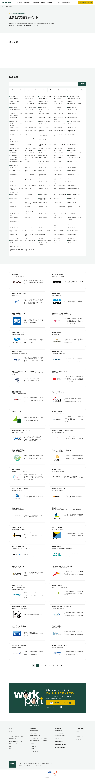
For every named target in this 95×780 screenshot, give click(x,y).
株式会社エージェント (14, 130)
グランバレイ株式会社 (73, 144)
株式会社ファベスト (43, 206)
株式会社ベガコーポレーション (60, 218)
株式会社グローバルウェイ (30, 148)
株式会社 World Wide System (16, 250)
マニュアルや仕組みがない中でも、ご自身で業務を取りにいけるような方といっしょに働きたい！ (73, 516)
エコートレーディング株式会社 (60, 123)
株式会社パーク (13, 202)
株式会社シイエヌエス (43, 152)
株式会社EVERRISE (58, 127)
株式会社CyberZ (42, 150)
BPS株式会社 (27, 206)
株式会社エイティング (29, 121)
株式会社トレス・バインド (44, 188)
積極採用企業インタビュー (35, 733)
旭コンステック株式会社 (15, 101)
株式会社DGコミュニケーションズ (74, 182)
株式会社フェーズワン (14, 210)
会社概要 (32, 748)
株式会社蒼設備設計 (72, 167)
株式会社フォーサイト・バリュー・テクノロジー (31, 210)
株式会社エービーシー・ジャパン (74, 131)
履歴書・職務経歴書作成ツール (15, 741)
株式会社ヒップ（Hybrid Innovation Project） (31, 203)
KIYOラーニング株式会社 (59, 138)
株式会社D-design (14, 185)
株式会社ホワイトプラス (15, 221)
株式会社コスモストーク (59, 148)
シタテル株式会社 (14, 155)
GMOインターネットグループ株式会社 (45, 162)
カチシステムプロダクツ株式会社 (16, 138)
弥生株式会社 (42, 234)
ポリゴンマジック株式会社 (30, 224)
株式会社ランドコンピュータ (16, 240)
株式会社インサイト (29, 109)
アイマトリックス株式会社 (73, 96)
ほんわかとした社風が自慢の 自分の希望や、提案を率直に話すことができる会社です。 (33, 634)
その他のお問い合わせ (60, 735)
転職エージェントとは (13, 748)
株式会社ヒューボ (43, 202)
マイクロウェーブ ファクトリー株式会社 (60, 224)
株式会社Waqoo (71, 242)
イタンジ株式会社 (57, 107)
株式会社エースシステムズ (30, 130)
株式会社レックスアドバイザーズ (60, 243)
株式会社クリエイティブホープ (16, 141)
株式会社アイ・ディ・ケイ (44, 98)
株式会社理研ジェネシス (30, 240)
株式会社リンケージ (14, 242)
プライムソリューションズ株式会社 (60, 214)
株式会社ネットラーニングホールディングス (45, 199)
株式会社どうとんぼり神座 (73, 188)
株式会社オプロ (28, 134)
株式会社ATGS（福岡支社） (59, 130)
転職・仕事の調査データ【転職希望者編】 (39, 738)
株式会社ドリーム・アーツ (15, 192)
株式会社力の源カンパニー (15, 174)
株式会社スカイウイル (14, 165)
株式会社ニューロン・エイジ (74, 194)
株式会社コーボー (28, 150)
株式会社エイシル (14, 121)
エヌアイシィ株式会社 (14, 127)
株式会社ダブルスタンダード (74, 170)
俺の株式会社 (71, 134)
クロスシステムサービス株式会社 (45, 145)
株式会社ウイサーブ (14, 117)
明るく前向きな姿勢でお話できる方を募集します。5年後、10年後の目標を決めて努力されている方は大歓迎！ (33, 496)
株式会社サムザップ (58, 150)
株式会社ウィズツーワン (59, 113)
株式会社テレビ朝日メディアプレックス (60, 178)
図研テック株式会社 (29, 167)
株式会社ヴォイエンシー (73, 117)
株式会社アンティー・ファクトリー (74, 104)
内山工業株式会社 (28, 117)
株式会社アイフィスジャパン (60, 96)
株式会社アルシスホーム (59, 103)
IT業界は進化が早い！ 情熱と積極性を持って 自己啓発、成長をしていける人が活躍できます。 (33, 380)
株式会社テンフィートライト (74, 178)
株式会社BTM (13, 206)
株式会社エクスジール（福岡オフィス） (16, 124)
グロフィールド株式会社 (15, 148)
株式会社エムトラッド (73, 127)
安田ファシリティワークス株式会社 (31, 235)
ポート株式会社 (42, 224)
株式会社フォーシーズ (43, 210)
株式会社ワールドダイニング (16, 246)
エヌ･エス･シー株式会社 (44, 127)
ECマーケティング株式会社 (45, 113)
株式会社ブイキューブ (29, 213)
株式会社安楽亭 (13, 107)
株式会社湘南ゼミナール (30, 155)
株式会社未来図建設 (72, 227)
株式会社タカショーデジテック (45, 171)
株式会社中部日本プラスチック (45, 175)
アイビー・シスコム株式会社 (45, 96)
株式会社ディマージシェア (15, 181)
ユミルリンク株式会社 (14, 238)
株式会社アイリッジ (29, 98)
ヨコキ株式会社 (57, 238)
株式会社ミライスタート (59, 227)
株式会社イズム (42, 107)
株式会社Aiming (57, 121)
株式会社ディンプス (43, 181)
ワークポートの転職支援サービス (16, 736)
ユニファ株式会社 (72, 234)
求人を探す (11, 731)
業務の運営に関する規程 (81, 734)
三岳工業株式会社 (28, 227)
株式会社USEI (42, 238)
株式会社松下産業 (14, 227)
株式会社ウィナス (72, 113)
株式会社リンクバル (72, 240)
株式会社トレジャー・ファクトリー (31, 189)
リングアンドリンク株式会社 (74, 121)
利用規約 (77, 731)
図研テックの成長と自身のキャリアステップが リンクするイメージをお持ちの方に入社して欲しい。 (73, 535)
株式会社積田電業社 (58, 174)
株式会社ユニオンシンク (59, 234)
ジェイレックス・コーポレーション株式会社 (16, 158)
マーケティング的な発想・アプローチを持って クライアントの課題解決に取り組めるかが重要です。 (33, 282)
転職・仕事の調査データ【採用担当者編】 (39, 740)
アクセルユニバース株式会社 (74, 98)
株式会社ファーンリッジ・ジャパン (74, 207)
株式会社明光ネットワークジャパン (16, 231)
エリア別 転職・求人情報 (60, 744)
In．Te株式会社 (57, 109)
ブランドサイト (34, 751)
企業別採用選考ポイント (35, 735)
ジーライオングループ (58, 161)
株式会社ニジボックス (14, 194)
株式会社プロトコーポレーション (31, 250)
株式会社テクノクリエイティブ (16, 178)
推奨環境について (79, 736)
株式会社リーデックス (29, 242)
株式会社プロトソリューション (31, 218)
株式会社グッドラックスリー (60, 144)
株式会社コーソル (14, 150)
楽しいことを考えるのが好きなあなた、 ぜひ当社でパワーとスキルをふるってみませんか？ (73, 438)
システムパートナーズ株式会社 (74, 152)
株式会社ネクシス (14, 198)
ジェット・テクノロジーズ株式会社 (31, 158)
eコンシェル (11, 746)
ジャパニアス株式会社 (58, 157)
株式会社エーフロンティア (15, 134)
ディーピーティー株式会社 (30, 185)
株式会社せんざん (43, 167)
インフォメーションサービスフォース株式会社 (16, 114)
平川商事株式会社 (57, 202)
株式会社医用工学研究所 (15, 109)
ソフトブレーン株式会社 (15, 170)
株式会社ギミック (72, 138)
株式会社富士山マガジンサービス (16, 214)
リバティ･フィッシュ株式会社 (45, 240)
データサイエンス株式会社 (59, 185)
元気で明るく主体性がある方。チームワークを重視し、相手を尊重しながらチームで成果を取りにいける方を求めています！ (33, 321)
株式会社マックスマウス (73, 224)
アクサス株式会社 (57, 98)
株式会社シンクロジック (44, 155)
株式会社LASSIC (71, 238)
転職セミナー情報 (34, 730)
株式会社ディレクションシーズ (31, 181)
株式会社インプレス (29, 113)
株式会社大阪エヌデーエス (30, 127)
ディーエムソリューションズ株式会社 (60, 182)
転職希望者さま (58, 730)
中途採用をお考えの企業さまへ (61, 747)
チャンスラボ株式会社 (29, 174)
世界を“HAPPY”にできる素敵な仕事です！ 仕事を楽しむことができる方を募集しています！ (33, 614)
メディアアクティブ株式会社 (45, 230)
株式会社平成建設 (43, 217)
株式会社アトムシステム (44, 101)
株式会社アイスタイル (29, 96)
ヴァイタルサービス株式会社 (45, 117)
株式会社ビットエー (72, 202)
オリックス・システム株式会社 (60, 135)
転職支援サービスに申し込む (61, 738)
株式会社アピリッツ (43, 103)
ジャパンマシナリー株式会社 (74, 157)
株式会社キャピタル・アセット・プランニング (45, 138)
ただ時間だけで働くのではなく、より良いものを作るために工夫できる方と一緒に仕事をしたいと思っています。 (73, 496)
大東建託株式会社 (57, 170)
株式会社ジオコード (43, 157)
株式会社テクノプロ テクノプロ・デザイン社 (31, 178)
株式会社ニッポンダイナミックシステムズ (45, 195)
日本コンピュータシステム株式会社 (60, 195)
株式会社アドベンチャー (73, 101)
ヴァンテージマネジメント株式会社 (60, 118)
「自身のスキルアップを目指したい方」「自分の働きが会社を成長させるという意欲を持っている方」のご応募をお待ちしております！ (73, 301)
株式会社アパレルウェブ (30, 103)
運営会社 (78, 739)
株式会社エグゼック (43, 123)
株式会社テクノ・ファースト (45, 178)
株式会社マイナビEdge (29, 138)
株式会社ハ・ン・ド (72, 198)
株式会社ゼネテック (58, 167)
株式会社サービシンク (29, 152)
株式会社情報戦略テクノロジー (16, 161)
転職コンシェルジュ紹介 (14, 743)
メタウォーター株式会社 (30, 230)
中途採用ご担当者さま (60, 733)
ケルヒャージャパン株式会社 (45, 148)
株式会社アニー (13, 103)
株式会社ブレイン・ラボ (44, 213)
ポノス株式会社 (13, 224)
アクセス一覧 (33, 746)
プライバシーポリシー (80, 728)
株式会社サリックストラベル (74, 150)
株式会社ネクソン (28, 198)
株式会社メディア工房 (58, 230)
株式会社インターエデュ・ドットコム (45, 110)
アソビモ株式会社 (28, 101)
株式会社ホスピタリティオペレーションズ (74, 218)
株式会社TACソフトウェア (73, 174)
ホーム (3, 6)
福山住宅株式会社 (72, 210)
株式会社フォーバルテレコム (60, 210)
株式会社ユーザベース (29, 238)
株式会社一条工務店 (72, 107)
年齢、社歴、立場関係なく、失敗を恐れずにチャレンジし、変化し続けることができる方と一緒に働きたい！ (73, 593)
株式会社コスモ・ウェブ (73, 148)
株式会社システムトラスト (59, 152)
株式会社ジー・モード (73, 161)
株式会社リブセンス (58, 240)
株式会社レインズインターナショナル (45, 243)
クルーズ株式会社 (28, 144)
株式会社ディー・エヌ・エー (45, 185)
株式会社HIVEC (57, 198)
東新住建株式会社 (72, 185)
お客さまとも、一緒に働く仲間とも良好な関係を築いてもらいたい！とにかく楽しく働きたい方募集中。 (33, 574)
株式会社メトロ (13, 234)
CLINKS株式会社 (13, 144)
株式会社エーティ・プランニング (45, 131)
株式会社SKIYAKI (13, 167)
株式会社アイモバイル (14, 98)
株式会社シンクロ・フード (59, 155)
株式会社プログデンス (14, 217)
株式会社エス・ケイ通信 (73, 123)
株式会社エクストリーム (30, 123)
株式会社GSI (27, 161)
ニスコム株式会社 (28, 194)
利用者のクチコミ (59, 741)
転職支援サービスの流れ (14, 738)
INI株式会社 (12, 96)
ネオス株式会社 (71, 213)
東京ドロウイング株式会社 (59, 188)
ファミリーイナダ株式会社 (59, 206)
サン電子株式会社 (14, 152)
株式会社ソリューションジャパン (31, 171)
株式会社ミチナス (43, 227)
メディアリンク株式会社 (73, 230)
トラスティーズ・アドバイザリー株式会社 (16, 189)
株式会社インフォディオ (73, 109)
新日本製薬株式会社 (72, 155)
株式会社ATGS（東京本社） (45, 121)
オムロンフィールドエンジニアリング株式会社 (45, 135)
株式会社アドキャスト (58, 101)
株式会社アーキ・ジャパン (30, 107)
